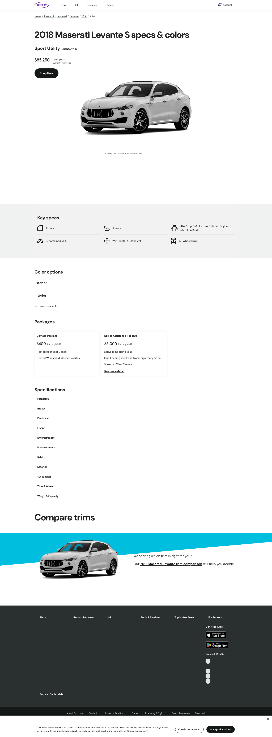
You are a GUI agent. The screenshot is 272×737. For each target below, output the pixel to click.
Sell (76, 5)
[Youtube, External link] (208, 671)
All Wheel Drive (188, 241)
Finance (110, 5)
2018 (84, 16)
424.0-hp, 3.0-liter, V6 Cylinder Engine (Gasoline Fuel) (204, 228)
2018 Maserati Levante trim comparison (171, 564)
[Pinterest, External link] (208, 681)
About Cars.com (75, 713)
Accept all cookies (220, 729)
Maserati (62, 16)
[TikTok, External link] (208, 661)
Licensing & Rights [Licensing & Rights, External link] (156, 713)
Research (92, 5)
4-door (50, 228)
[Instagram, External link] (208, 676)
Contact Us (94, 713)
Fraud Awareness (181, 713)
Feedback (200, 713)
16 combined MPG (56, 241)
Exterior (41, 283)
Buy (64, 5)
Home (38, 16)
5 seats (116, 228)
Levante (74, 16)
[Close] (268, 719)
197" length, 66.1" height (126, 241)
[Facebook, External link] (208, 666)
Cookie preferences (189, 729)
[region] (136, 726)
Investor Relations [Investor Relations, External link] (116, 713)
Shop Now (46, 73)
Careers (136, 713)
